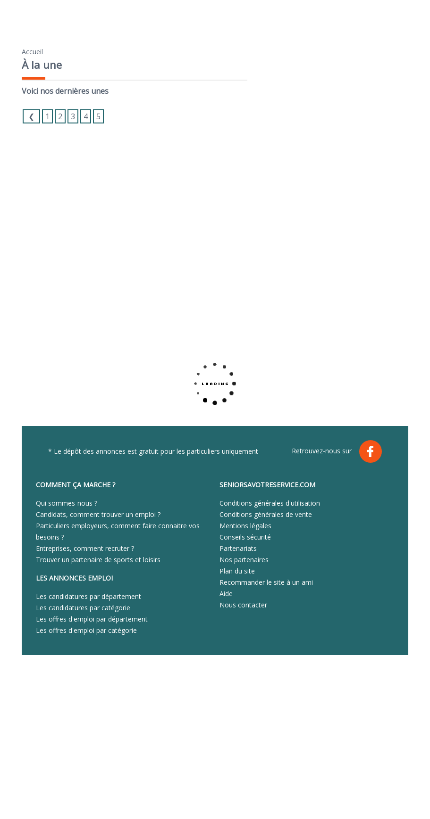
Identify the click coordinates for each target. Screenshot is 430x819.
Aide (226, 593)
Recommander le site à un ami (266, 582)
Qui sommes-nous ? (66, 503)
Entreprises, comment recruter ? (85, 548)
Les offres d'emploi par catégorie (86, 630)
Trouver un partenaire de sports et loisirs (98, 559)
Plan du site (237, 570)
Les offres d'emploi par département (92, 618)
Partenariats (238, 548)
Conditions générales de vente (265, 514)
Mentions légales (245, 525)
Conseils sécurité (245, 536)
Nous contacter (243, 604)
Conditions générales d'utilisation (269, 503)
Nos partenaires (244, 559)
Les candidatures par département (88, 596)
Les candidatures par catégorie (83, 607)
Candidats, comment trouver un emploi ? (98, 514)
